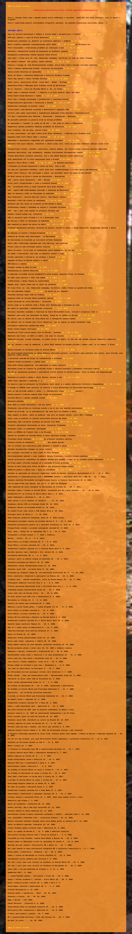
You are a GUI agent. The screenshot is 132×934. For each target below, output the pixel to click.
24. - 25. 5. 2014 (37, 355)
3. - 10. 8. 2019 (74, 166)
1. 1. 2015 (96, 322)
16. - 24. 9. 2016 (73, 254)
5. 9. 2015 (57, 302)
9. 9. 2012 (98, 415)
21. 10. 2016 (57, 247)
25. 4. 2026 (55, 38)
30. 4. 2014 (68, 358)
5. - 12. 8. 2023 (50, 96)
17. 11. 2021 (54, 130)
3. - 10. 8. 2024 (50, 72)
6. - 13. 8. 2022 (98, 113)
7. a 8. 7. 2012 (54, 429)
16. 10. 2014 (43, 329)
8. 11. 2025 (77, 41)
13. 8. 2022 (75, 110)
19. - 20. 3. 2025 (106, 65)
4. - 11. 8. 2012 (74, 425)
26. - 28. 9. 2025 (66, 44)
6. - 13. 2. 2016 (58, 281)
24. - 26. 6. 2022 (85, 116)
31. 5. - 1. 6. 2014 (65, 350)
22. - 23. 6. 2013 (112, 384)
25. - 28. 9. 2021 (56, 137)
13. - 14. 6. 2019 (106, 170)
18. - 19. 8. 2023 (89, 92)
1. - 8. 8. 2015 (60, 308)
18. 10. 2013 (106, 369)
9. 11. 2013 (72, 365)
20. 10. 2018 (76, 190)
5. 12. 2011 (109, 459)
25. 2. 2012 (65, 453)
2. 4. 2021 (113, 149)
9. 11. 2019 (65, 159)
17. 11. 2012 (58, 405)
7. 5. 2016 (90, 274)
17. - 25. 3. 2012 (61, 449)
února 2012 (93, 456)
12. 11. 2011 (80, 466)
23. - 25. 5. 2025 (61, 62)
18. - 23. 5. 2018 (71, 204)
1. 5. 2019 (56, 180)
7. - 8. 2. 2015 (84, 319)
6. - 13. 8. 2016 (57, 260)
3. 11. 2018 (72, 187)
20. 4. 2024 (73, 82)
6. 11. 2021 (96, 133)
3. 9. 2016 (61, 257)
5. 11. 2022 (50, 106)
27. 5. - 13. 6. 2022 (72, 120)
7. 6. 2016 (42, 267)
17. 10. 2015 (37, 291)
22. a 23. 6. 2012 (60, 432)
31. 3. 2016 (51, 278)
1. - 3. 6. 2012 (84, 436)
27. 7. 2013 (49, 381)
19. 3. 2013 (29, 401)
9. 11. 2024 (69, 68)
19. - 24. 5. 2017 (64, 236)
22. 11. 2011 (76, 463)
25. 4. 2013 (51, 398)
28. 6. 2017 (51, 233)
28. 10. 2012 (89, 408)
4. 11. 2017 (48, 214)
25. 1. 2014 (51, 362)
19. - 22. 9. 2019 (43, 163)
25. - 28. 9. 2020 (91, 152)
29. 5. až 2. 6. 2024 (58, 79)
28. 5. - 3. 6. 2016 (48, 271)
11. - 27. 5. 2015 (87, 315)
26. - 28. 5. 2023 (62, 103)
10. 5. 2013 (68, 394)
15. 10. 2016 (81, 250)
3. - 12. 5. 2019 (74, 176)
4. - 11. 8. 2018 (54, 200)
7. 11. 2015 (98, 288)
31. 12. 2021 (71, 127)
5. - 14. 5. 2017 (71, 240)
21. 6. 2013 (99, 388)
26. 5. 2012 (37, 439)
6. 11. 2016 (74, 243)
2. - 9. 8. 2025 (76, 51)
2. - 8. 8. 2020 (92, 156)
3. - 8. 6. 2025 (65, 55)
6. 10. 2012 (83, 412)
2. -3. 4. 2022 (90, 123)
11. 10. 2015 (51, 295)
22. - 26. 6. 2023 (78, 99)
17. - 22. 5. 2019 (100, 173)
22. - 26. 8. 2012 (69, 422)
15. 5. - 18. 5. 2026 (91, 34)
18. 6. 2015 (105, 312)
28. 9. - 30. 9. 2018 (65, 194)
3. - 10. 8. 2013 (72, 377)
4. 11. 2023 (72, 85)
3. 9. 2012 (73, 418)
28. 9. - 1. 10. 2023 (74, 89)
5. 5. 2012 (73, 446)
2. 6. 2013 (70, 391)
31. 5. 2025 (98, 58)
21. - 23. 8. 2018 (76, 197)
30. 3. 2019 (63, 183)
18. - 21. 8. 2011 (64, 470)
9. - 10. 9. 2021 (72, 140)
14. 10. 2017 (66, 218)
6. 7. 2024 (76, 75)
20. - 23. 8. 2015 (89, 305)
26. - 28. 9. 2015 (62, 298)
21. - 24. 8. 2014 (73, 336)
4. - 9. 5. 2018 (74, 207)
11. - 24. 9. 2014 (70, 332)
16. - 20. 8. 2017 (55, 224)
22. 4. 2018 (65, 211)
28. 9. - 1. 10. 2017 (60, 221)
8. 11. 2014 (50, 326)
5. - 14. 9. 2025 (73, 48)
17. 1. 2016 (62, 284)
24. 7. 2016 (32, 264)
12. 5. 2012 (40, 442)
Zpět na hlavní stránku (18, 6)
